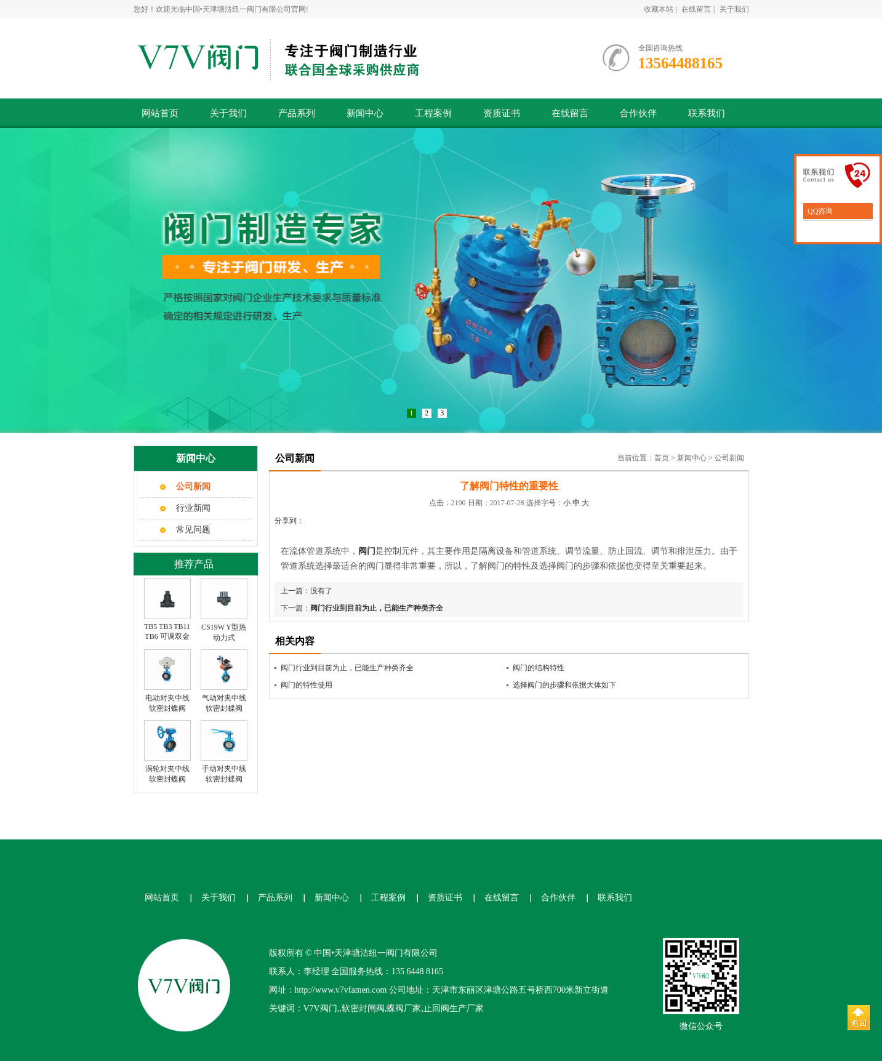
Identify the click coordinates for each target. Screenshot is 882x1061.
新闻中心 (365, 113)
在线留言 (696, 9)
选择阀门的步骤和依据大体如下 (564, 685)
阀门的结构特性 (538, 667)
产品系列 (296, 113)
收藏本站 (658, 9)
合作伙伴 (638, 113)
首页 (661, 458)
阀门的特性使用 (306, 685)
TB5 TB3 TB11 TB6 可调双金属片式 (167, 636)
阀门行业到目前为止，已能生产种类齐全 (376, 608)
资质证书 (501, 113)
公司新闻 (729, 458)
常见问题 (193, 529)
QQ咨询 (819, 211)
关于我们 (734, 9)
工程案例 (433, 113)
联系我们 (706, 113)
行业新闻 (193, 508)
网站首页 (160, 113)
